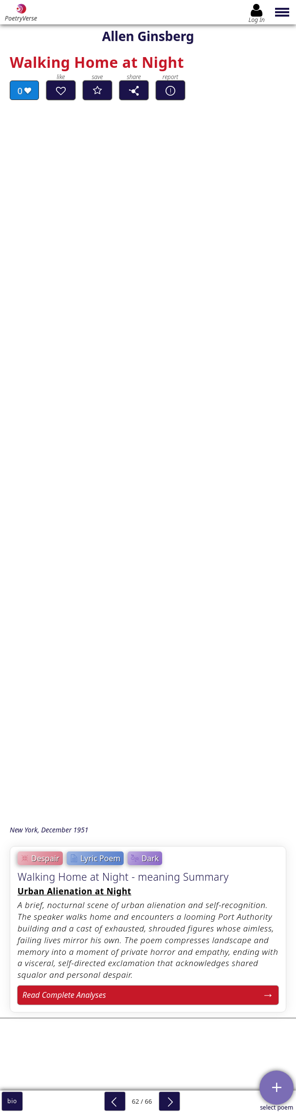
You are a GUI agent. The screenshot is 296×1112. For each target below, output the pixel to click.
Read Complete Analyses (64, 506)
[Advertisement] (148, 608)
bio (12, 1101)
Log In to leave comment (148, 977)
